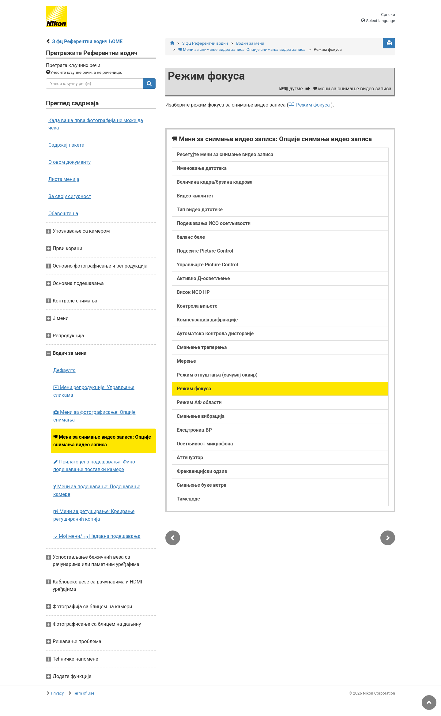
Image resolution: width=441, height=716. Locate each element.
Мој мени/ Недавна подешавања (96, 536)
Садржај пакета (66, 145)
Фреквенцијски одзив (202, 471)
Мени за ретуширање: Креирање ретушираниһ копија (93, 515)
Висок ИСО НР (193, 292)
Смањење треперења (202, 348)
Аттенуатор (190, 458)
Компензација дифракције (207, 320)
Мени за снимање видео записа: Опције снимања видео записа (102, 441)
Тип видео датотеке (200, 210)
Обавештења (63, 213)
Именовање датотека (202, 168)
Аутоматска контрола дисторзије (215, 334)
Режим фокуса (313, 105)
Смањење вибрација (200, 416)
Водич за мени (250, 43)
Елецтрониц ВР (194, 430)
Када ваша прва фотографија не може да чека (95, 124)
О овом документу (69, 162)
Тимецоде (188, 499)
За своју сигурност (69, 196)
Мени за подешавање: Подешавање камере (96, 490)
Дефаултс (64, 370)
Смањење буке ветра (201, 485)
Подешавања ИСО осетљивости (214, 224)
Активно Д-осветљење (203, 279)
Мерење (186, 361)
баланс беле (191, 237)
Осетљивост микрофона (205, 444)
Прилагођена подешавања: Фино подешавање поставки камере (94, 465)
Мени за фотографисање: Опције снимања (94, 416)
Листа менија (63, 179)
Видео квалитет (195, 196)
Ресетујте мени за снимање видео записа (225, 155)
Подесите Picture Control (205, 251)
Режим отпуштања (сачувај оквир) (217, 375)
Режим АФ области (199, 403)
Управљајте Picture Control (207, 265)
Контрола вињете (197, 306)
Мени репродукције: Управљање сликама (93, 391)
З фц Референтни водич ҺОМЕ (87, 41)
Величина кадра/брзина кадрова (215, 182)
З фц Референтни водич (205, 43)
